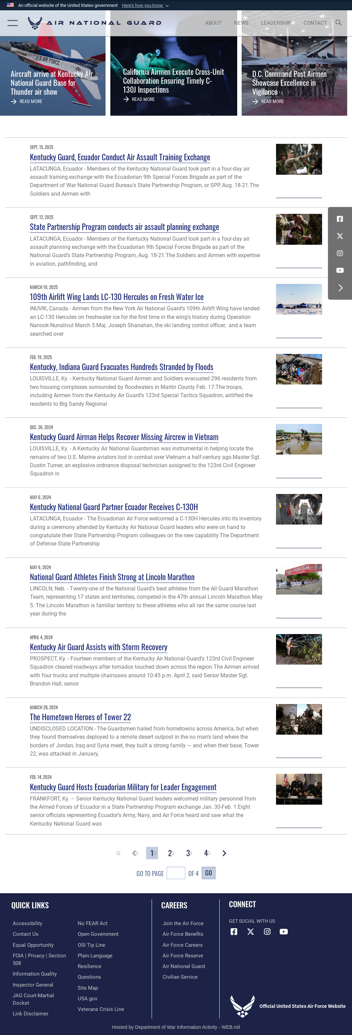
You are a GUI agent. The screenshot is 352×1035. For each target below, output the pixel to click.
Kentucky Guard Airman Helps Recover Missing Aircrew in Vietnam (124, 436)
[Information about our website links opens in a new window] (27, 997)
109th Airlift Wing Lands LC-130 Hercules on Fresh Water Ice (117, 296)
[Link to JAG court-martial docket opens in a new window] (38, 986)
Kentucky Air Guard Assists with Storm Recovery (98, 647)
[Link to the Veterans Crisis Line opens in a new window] (99, 997)
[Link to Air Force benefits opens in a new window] (180, 934)
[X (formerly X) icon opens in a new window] (340, 236)
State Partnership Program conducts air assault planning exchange (124, 226)
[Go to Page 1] (152, 853)
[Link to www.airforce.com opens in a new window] (179, 923)
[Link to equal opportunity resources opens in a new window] (30, 944)
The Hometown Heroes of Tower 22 (80, 717)
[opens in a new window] (24, 923)
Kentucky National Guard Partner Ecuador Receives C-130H (114, 507)
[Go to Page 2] (170, 853)
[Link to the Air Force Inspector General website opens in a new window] (30, 976)
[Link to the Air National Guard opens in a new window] (181, 965)
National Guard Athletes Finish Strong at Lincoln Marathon (112, 577)
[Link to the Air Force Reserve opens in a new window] (179, 955)
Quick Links (30, 904)
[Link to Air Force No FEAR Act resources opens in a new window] (24, 1008)
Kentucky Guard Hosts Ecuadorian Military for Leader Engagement (123, 787)
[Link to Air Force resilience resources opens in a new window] (88, 955)
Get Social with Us (252, 921)
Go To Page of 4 (167, 874)
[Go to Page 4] (206, 853)
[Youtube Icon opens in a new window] (340, 270)
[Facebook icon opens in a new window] (340, 219)
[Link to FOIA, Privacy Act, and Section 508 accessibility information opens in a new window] (40, 955)
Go (208, 872)
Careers (174, 904)
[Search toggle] (340, 23)
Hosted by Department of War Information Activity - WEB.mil (176, 1020)
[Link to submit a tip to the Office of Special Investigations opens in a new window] (90, 934)
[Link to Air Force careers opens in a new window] (179, 944)
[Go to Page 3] (188, 853)
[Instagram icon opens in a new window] (340, 253)
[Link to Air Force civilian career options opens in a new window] (176, 976)
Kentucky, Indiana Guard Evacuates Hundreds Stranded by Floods (121, 366)
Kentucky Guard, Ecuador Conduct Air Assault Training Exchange (120, 157)
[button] (146, 5)
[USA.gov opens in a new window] (87, 986)
